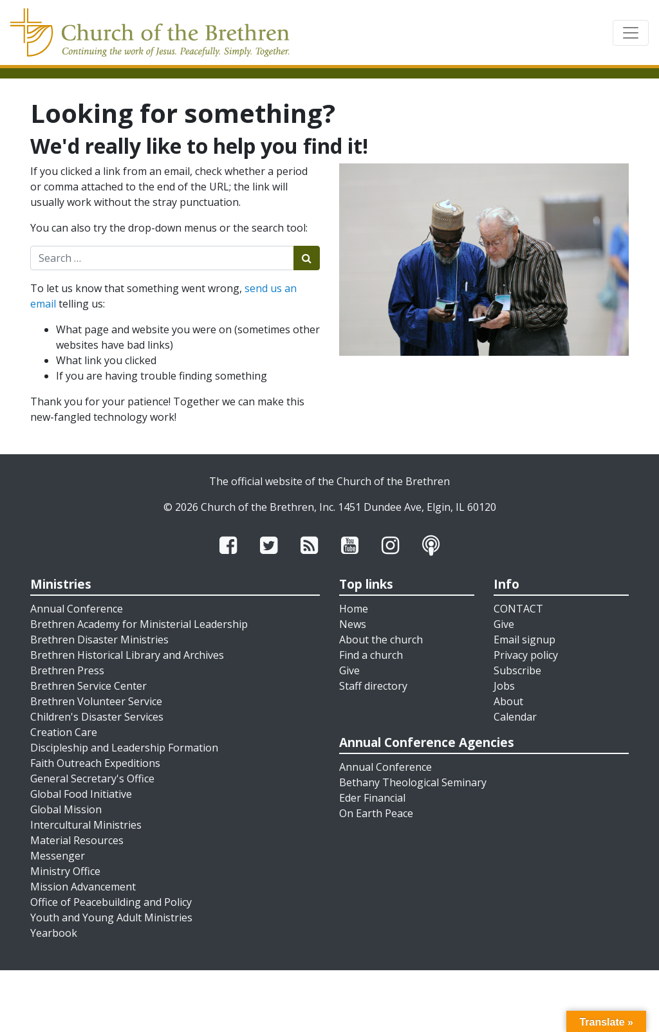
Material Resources (77, 840)
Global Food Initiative (81, 794)
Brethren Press (67, 670)
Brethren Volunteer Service (96, 701)
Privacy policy (526, 655)
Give (349, 670)
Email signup (524, 639)
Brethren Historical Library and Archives (127, 655)
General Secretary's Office (92, 778)
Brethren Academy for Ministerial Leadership (139, 624)
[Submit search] (306, 258)
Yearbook (53, 933)
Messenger (57, 856)
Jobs (504, 686)
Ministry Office (65, 871)
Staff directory (373, 686)
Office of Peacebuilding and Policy (111, 902)
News (352, 624)
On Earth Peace (376, 813)
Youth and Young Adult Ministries (111, 917)
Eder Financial (372, 798)
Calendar (515, 717)
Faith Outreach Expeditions (95, 763)
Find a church (371, 655)
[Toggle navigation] (631, 33)
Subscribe (517, 670)
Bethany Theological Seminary (413, 782)
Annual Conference (76, 609)
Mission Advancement (83, 887)
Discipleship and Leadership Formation (124, 748)
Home (353, 609)
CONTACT (518, 609)
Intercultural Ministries (86, 825)
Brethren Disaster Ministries (99, 639)
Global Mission (66, 809)
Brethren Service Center (88, 686)
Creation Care (63, 732)
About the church (381, 639)
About (508, 701)
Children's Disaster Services (96, 717)
